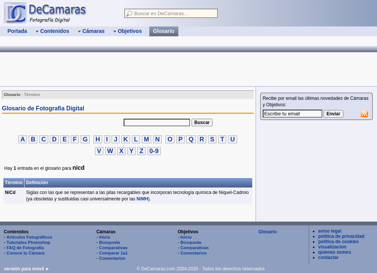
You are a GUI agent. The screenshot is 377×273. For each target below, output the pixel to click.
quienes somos (334, 252)
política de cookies (338, 241)
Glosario (268, 231)
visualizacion (332, 247)
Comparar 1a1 (113, 253)
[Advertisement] (137, 69)
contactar (328, 257)
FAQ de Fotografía (25, 247)
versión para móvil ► (27, 268)
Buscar (202, 122)
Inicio (104, 237)
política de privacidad (341, 236)
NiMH (142, 199)
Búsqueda (109, 242)
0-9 (154, 151)
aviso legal (329, 231)
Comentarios (112, 258)
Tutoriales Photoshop (28, 242)
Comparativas (113, 247)
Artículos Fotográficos (29, 237)
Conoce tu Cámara (25, 253)
